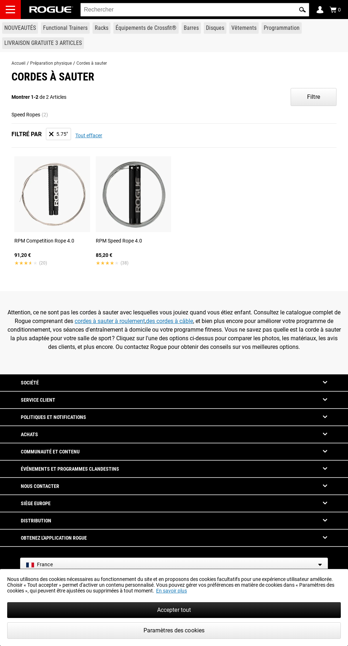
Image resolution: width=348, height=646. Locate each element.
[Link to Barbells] (191, 28)
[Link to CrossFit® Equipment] (146, 28)
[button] (302, 10)
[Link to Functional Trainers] (65, 28)
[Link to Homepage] (51, 9)
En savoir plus (171, 591)
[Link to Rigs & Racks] (101, 28)
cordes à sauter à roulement (110, 321)
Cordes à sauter (91, 63)
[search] (194, 10)
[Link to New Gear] (20, 28)
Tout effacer (88, 135)
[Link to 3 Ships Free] (43, 43)
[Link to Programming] (282, 28)
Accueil (18, 63)
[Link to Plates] (215, 28)
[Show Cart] (335, 9)
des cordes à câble (169, 321)
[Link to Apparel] (244, 28)
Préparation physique (51, 63)
